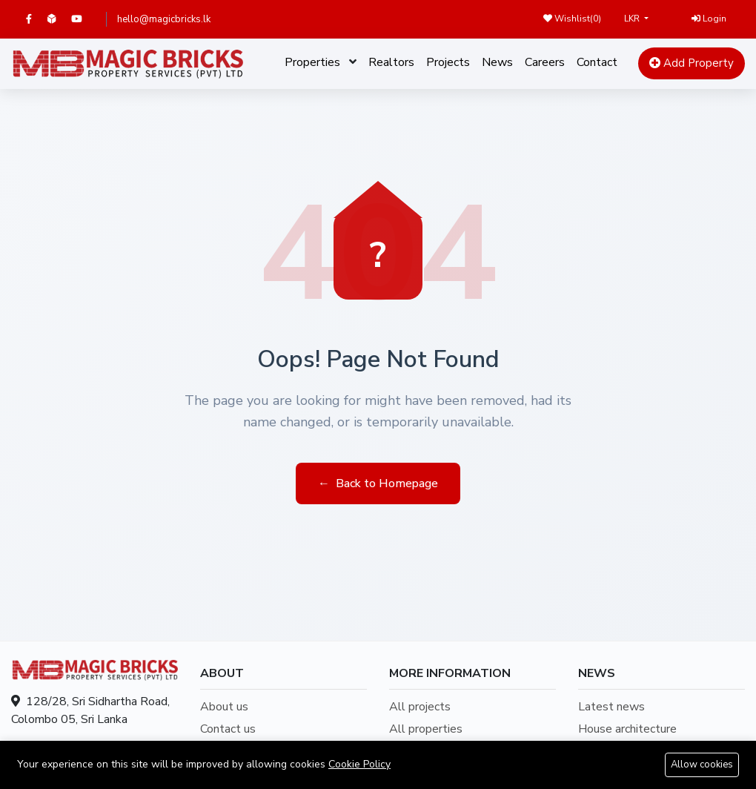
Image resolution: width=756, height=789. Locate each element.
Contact (597, 62)
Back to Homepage (378, 483)
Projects (448, 62)
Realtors (391, 62)
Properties (312, 62)
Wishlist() (572, 18)
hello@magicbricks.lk (163, 19)
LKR (633, 18)
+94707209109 (113, 749)
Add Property (691, 63)
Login (709, 18)
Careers (545, 62)
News (497, 62)
